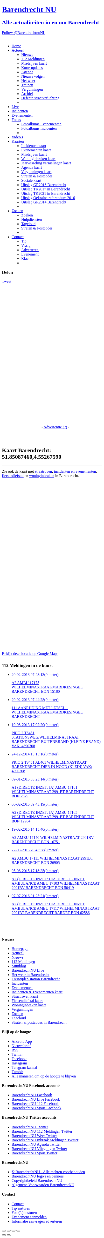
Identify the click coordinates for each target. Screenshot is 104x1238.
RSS (15, 1050)
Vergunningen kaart (36, 172)
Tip (24, 241)
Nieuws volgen (32, 76)
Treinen (27, 85)
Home (16, 46)
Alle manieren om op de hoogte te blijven (44, 1076)
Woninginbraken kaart (38, 159)
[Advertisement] (21, 356)
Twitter (17, 1054)
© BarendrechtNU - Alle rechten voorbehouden (48, 1172)
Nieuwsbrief (21, 1046)
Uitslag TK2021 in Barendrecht (45, 193)
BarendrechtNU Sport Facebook (36, 1108)
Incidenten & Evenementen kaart (37, 992)
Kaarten (18, 141)
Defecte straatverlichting (40, 98)
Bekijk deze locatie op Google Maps (30, 654)
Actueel (18, 50)
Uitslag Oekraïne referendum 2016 (48, 198)
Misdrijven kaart (34, 63)
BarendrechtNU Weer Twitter (34, 1136)
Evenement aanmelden (29, 1217)
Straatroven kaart (25, 996)
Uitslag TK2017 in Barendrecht (45, 189)
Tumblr (17, 1072)
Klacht (26, 258)
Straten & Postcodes (37, 176)
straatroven (43, 471)
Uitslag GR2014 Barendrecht (43, 202)
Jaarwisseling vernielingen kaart (46, 163)
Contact (18, 237)
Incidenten (20, 111)
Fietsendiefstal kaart (27, 1001)
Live (15, 107)
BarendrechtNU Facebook (32, 1095)
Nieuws (27, 55)
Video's (17, 137)
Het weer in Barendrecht (30, 975)
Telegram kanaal (24, 1067)
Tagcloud (28, 224)
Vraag (25, 245)
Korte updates (32, 68)
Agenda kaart (31, 167)
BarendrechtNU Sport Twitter (34, 1153)
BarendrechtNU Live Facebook (36, 1099)
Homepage (20, 949)
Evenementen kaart (36, 150)
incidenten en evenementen (75, 471)
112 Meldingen (33, 59)
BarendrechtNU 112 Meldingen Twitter (42, 1131)
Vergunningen (32, 89)
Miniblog (19, 966)
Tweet (6, 281)
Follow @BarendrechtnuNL (23, 33)
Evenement (30, 254)
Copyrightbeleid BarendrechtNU (37, 1180)
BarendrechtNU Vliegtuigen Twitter (39, 1149)
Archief (27, 94)
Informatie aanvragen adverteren (37, 1221)
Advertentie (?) (55, 427)
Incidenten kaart (33, 146)
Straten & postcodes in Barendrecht (39, 1022)
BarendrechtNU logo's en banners (38, 1176)
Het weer (28, 81)
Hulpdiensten (31, 219)
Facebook (19, 1059)
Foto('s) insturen (24, 1213)
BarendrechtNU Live (28, 970)
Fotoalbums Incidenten (39, 128)
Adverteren (30, 250)
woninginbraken (41, 476)
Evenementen (22, 115)
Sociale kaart (31, 180)
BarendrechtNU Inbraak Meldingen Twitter (45, 1140)
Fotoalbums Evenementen (41, 124)
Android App (22, 1041)
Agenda (27, 72)
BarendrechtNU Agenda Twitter (36, 1144)
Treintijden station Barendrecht (36, 979)
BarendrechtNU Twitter (30, 1127)
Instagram (19, 1063)
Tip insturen (21, 1208)
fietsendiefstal (13, 476)
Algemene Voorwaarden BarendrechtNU (43, 1185)
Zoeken (17, 211)
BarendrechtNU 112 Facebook (35, 1104)
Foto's (16, 120)
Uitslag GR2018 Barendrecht (43, 185)
